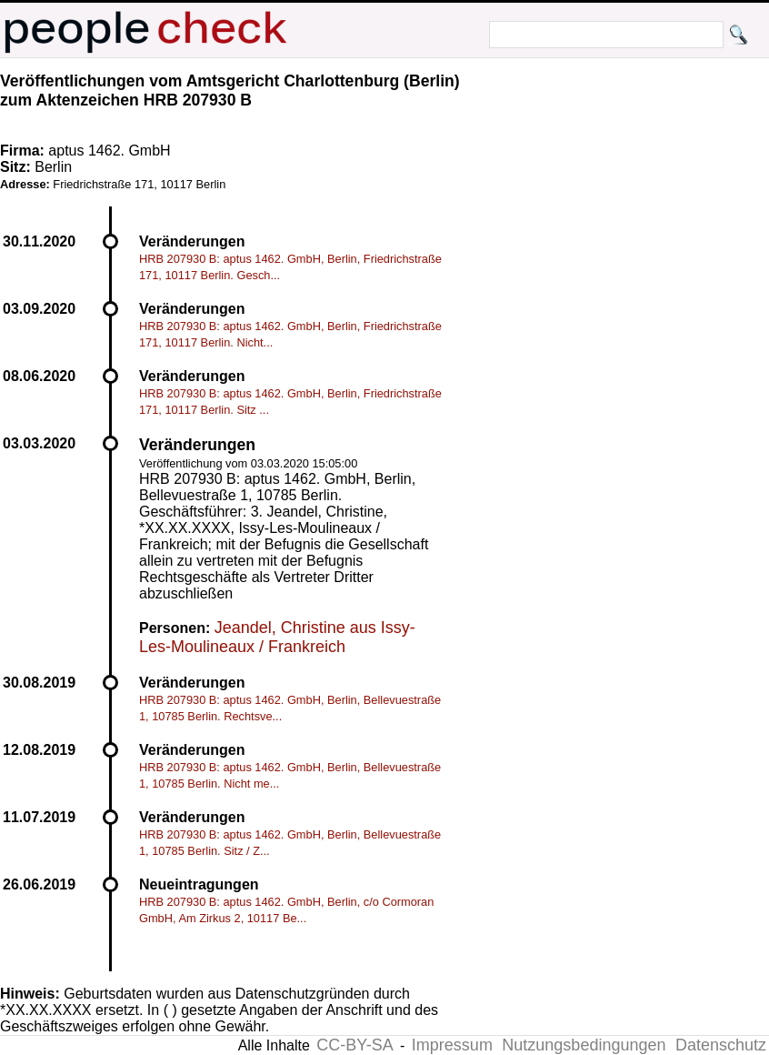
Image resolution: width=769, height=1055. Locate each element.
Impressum (452, 1045)
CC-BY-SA (354, 1045)
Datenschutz (720, 1045)
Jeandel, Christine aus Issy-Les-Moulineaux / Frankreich (277, 637)
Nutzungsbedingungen (583, 1045)
